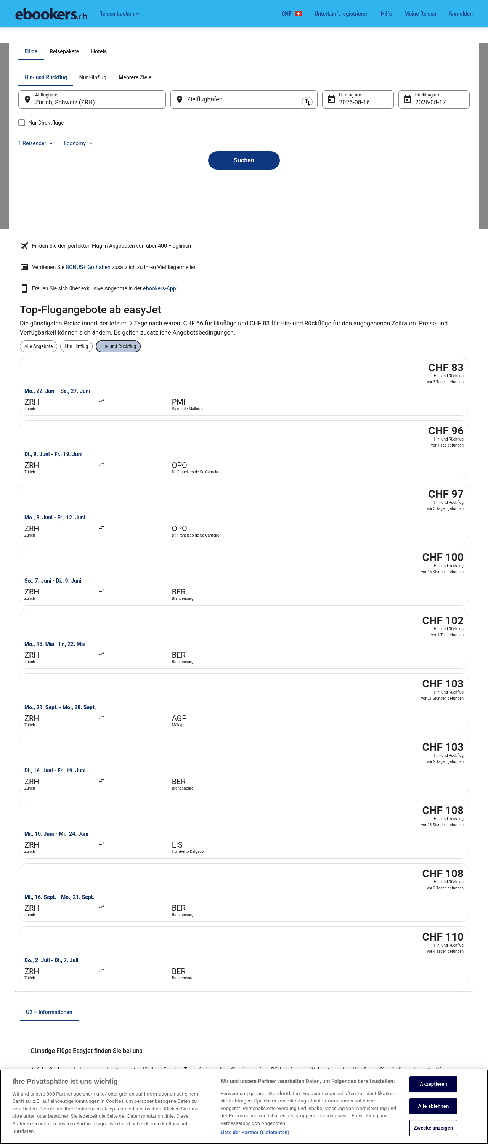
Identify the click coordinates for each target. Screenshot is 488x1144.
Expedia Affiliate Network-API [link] (45, 1000)
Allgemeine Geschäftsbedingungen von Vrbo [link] (297, 994)
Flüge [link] (52, 37)
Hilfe (386, 14)
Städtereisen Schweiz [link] (155, 1000)
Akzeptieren (433, 1089)
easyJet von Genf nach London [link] (282, 735)
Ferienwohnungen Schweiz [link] (160, 963)
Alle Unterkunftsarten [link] (155, 1012)
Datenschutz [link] (264, 951)
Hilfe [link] (374, 951)
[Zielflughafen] (244, 186)
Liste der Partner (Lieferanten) (254, 1138)
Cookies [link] (260, 963)
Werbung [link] (24, 1049)
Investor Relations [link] (33, 1012)
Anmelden (461, 14)
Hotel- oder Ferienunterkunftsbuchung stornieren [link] (419, 963)
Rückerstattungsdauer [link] (392, 988)
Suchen (244, 233)
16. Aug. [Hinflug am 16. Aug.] (345, 188)
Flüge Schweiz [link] (148, 988)
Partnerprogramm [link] (33, 976)
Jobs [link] (20, 951)
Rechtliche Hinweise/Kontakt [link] (281, 1030)
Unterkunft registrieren (342, 14)
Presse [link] (22, 988)
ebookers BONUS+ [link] (34, 1024)
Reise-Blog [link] (144, 1037)
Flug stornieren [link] (385, 976)
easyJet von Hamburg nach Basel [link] (62, 750)
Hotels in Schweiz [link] (151, 951)
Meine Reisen (420, 14)
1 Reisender (387, 163)
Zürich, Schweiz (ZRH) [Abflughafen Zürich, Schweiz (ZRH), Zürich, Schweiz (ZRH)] (80, 188)
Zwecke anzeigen (433, 1133)
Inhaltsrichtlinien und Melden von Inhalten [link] (294, 1043)
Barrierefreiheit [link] (267, 1006)
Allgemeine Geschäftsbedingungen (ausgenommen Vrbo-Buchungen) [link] (304, 979)
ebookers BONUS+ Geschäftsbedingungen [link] (294, 1018)
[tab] (209, 138)
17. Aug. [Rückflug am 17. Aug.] (416, 188)
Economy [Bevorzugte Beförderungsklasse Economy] (430, 163)
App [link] (19, 1037)
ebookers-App (353, 317)
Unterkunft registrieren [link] (38, 963)
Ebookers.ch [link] (27, 37)
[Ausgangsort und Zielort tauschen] (175, 185)
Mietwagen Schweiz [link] (153, 976)
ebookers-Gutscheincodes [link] (159, 1024)
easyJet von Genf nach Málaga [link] (59, 735)
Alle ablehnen (433, 1111)
